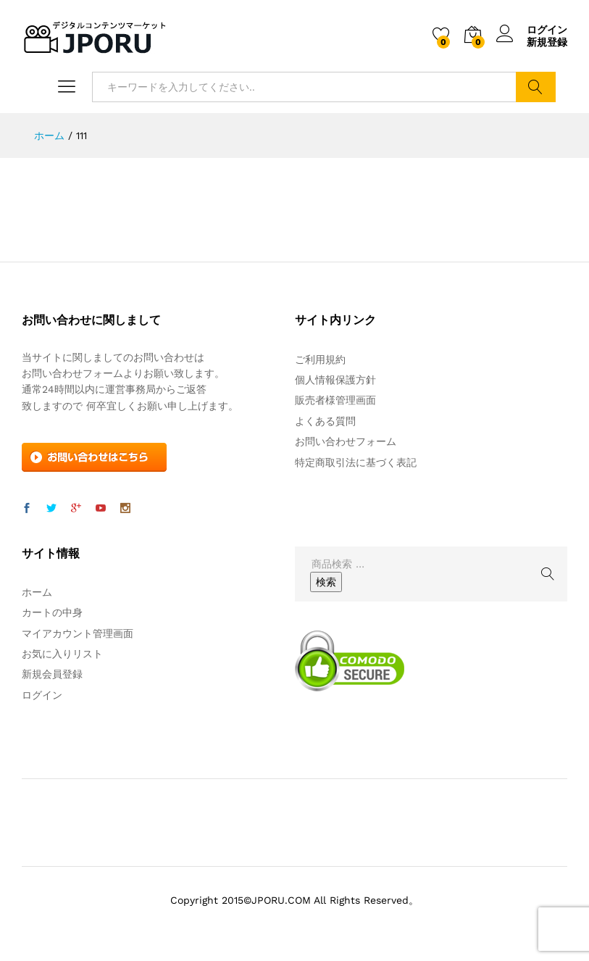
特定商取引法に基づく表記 (356, 462)
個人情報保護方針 (335, 380)
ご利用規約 (320, 359)
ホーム (37, 592)
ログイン (531, 30)
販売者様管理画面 (335, 400)
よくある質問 (325, 421)
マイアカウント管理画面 (77, 633)
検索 (536, 87)
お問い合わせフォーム (345, 441)
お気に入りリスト (62, 654)
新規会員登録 (52, 674)
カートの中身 (52, 612)
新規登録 (547, 42)
